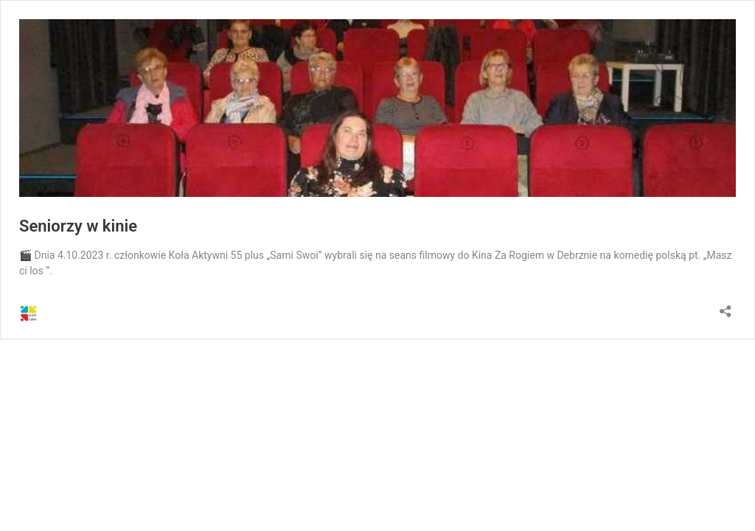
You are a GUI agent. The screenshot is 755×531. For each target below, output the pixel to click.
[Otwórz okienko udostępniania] (725, 306)
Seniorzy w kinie (78, 226)
